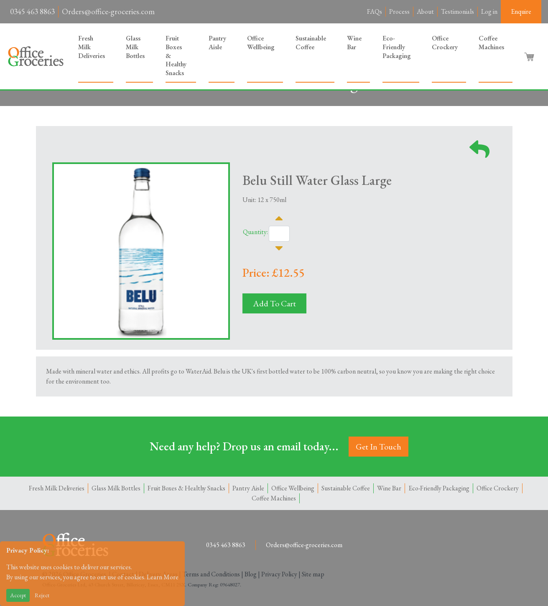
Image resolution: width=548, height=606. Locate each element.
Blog (251, 574)
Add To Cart (274, 303)
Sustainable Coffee (311, 42)
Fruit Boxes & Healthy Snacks (176, 55)
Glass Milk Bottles (135, 47)
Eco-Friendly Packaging (396, 47)
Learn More (162, 577)
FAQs (374, 11)
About (425, 11)
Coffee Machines (491, 42)
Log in (489, 11)
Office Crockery (445, 42)
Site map (313, 574)
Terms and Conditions (211, 574)
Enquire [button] (521, 11)
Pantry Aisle (217, 42)
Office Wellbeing (261, 42)
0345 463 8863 (32, 11)
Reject (42, 595)
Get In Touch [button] (378, 446)
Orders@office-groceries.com (108, 11)
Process (399, 11)
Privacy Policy (279, 574)
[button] (530, 56)
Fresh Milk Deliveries (91, 47)
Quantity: (255, 231)
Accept (18, 595)
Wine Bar (354, 42)
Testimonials (457, 11)
